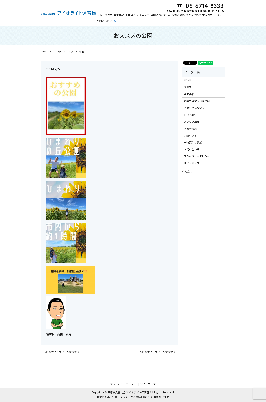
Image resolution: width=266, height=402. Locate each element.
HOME (100, 15)
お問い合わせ (104, 21)
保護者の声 (178, 15)
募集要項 (119, 15)
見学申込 (130, 15)
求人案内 (207, 15)
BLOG (217, 15)
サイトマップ (191, 163)
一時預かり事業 (193, 142)
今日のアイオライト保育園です (157, 352)
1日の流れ (190, 115)
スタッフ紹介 (193, 15)
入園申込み (143, 15)
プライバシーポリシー (197, 156)
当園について (158, 15)
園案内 (109, 15)
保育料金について (194, 108)
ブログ (57, 51)
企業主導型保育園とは (197, 101)
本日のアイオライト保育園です (61, 352)
